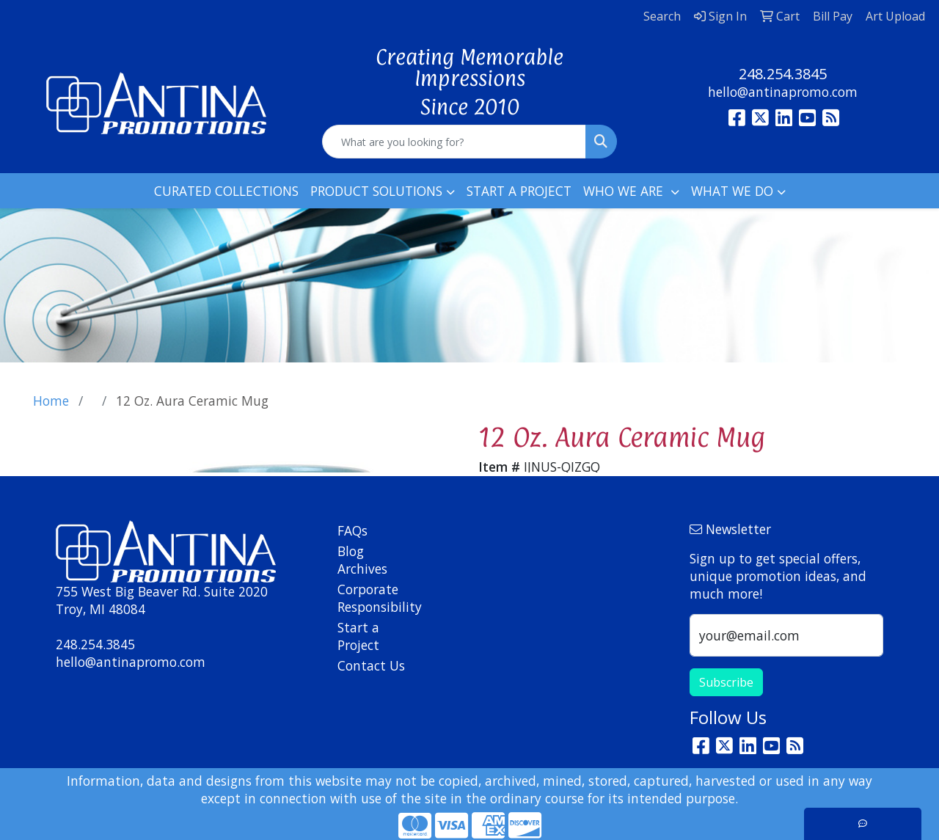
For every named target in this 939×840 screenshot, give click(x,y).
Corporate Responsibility (372, 598)
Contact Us (371, 665)
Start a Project (358, 636)
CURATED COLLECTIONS (226, 191)
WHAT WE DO (732, 191)
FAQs (352, 530)
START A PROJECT (519, 191)
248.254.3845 (783, 74)
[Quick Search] (454, 141)
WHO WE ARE (625, 191)
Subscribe (726, 682)
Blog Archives (362, 559)
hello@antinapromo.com (783, 92)
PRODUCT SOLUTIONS (376, 191)
